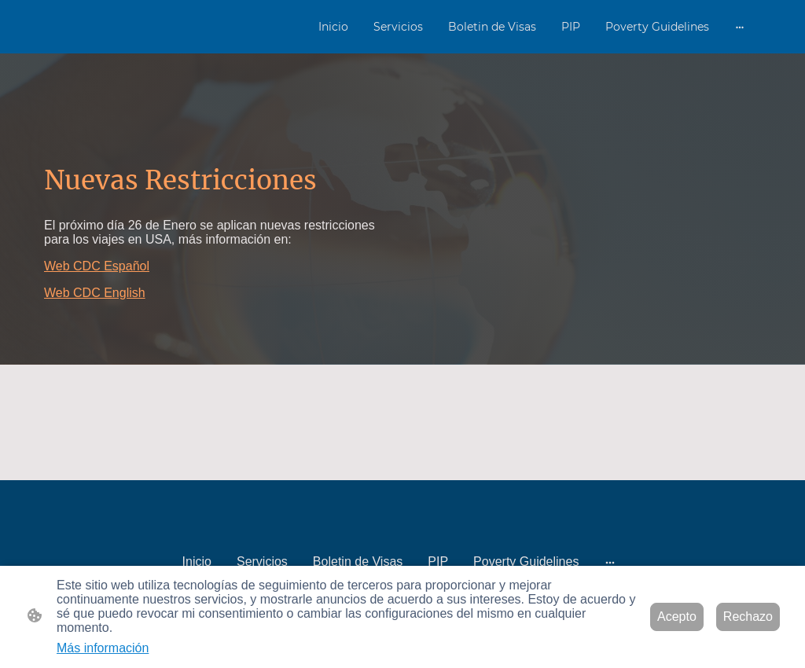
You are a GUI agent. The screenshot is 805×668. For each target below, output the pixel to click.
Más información (103, 648)
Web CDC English (94, 292)
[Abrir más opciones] (740, 27)
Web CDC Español (96, 266)
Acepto (677, 616)
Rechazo (748, 616)
